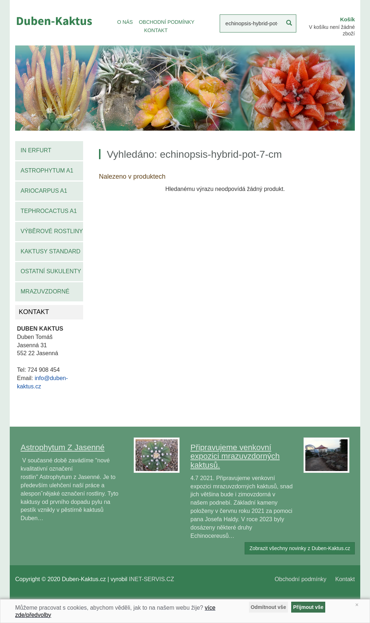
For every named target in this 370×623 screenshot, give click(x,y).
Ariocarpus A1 (44, 191)
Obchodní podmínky (300, 579)
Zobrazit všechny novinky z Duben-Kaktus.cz (299, 548)
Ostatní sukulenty (51, 271)
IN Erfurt (36, 150)
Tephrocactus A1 (49, 211)
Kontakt (345, 579)
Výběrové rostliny (52, 231)
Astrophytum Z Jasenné (62, 447)
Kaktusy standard (51, 251)
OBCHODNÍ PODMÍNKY (166, 22)
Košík (347, 19)
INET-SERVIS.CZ (151, 579)
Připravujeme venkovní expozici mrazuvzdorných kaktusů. (235, 456)
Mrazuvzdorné (45, 291)
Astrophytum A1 (47, 170)
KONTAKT (156, 30)
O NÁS (125, 22)
